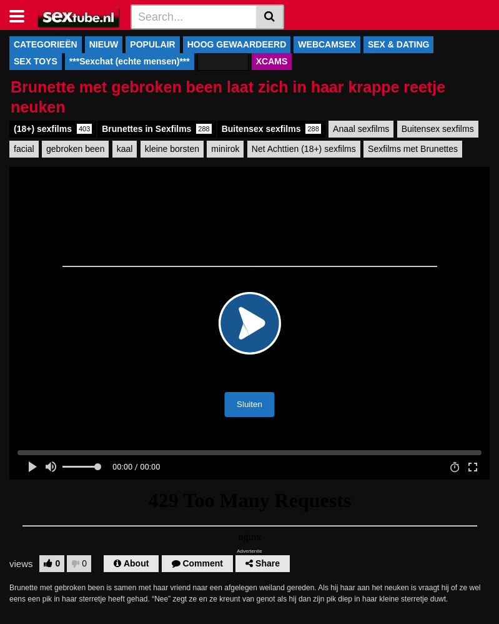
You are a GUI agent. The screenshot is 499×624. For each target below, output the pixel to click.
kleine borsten (172, 149)
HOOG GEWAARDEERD (237, 44)
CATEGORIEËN (45, 44)
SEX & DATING (399, 44)
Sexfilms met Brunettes (413, 149)
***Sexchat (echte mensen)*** (129, 61)
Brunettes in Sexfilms (156, 129)
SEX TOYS (35, 61)
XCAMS (272, 61)
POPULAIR (152, 44)
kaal (125, 149)
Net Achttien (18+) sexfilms (304, 149)
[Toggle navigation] (21, 15)
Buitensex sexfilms (271, 129)
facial (24, 149)
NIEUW (104, 44)
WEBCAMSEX (327, 44)
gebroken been (75, 149)
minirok (225, 149)
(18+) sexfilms (53, 129)
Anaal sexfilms (361, 129)
